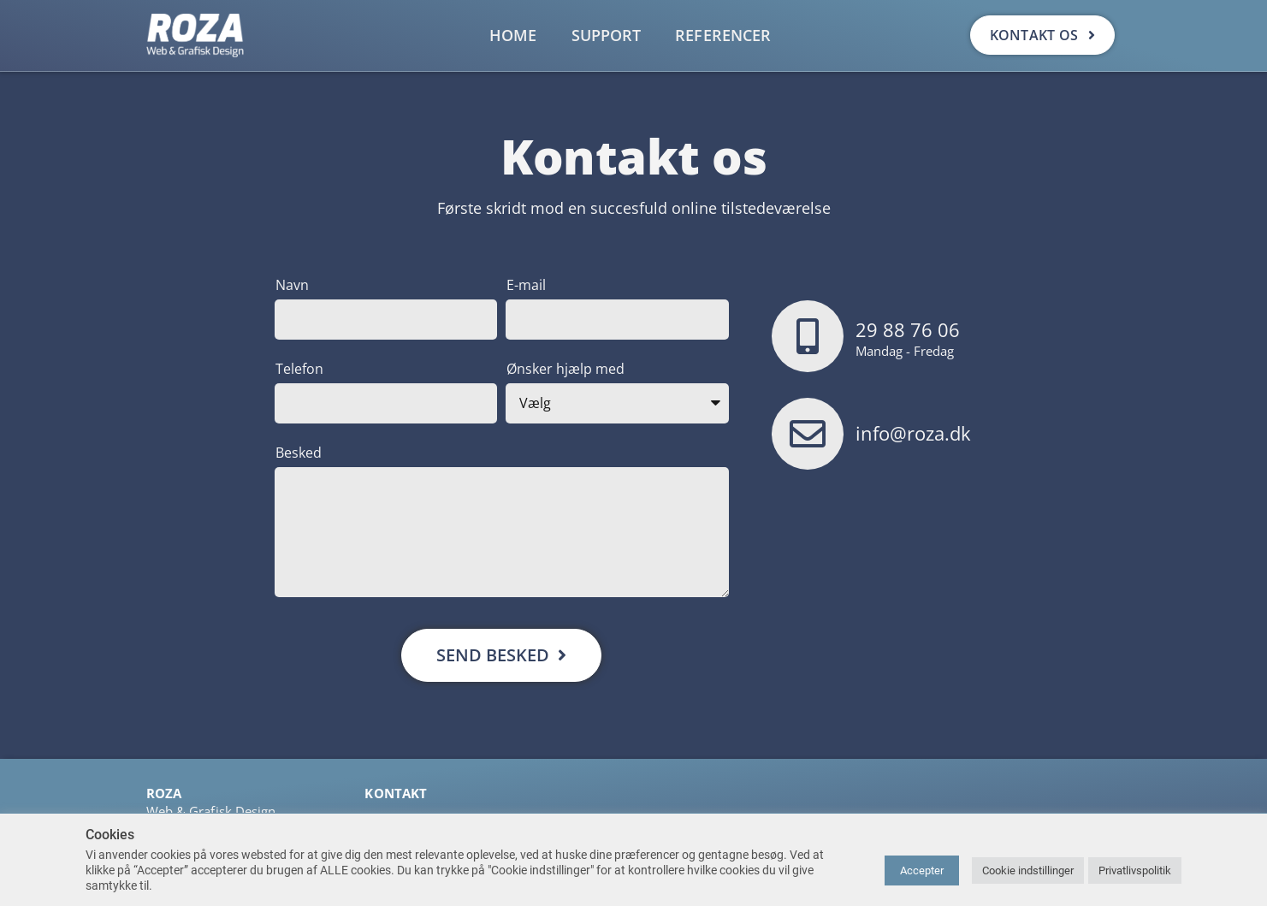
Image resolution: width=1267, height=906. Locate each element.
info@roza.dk (913, 433)
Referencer (723, 35)
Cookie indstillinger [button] (1028, 870)
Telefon (299, 368)
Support (606, 35)
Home (512, 35)
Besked (298, 452)
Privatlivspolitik (1134, 870)
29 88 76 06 (908, 329)
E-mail (526, 284)
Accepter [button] (922, 870)
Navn (292, 284)
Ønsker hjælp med (565, 368)
